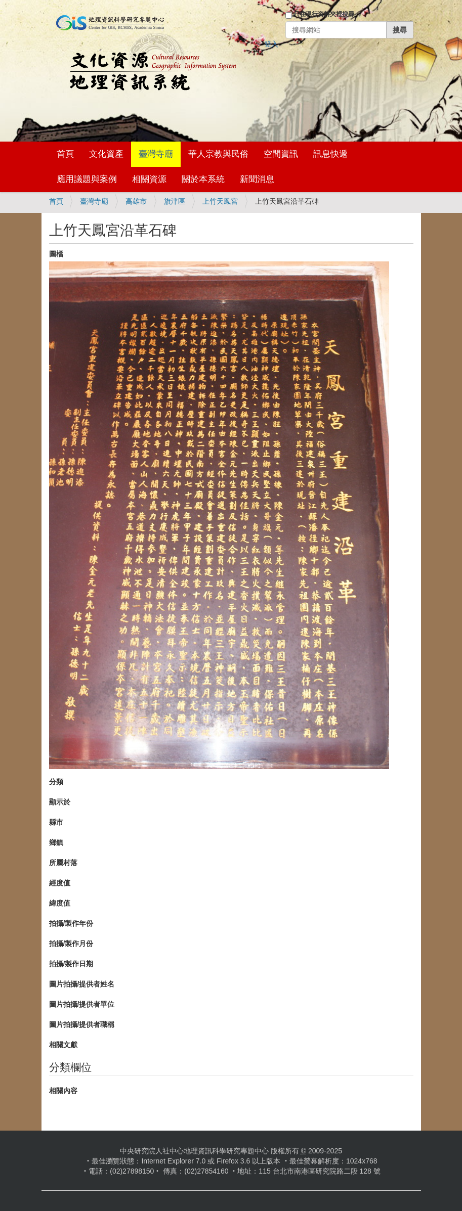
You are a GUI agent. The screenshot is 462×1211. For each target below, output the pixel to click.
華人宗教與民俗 (218, 154)
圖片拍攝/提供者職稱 (82, 1024)
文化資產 (106, 154)
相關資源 (149, 179)
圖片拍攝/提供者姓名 (82, 984)
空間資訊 (281, 154)
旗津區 (174, 201)
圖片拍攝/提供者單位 (82, 1004)
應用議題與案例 (87, 179)
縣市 (56, 822)
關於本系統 (203, 179)
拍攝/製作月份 (71, 943)
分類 (56, 782)
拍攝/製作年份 (71, 923)
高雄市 (136, 201)
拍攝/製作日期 (71, 964)
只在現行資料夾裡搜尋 (323, 14)
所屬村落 (63, 863)
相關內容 (63, 1091)
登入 (271, 44)
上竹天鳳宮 (220, 201)
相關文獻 (63, 1045)
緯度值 (59, 903)
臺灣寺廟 (156, 154)
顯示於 (59, 802)
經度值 (59, 883)
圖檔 (56, 254)
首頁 (65, 154)
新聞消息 (257, 179)
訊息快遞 (330, 154)
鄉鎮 (56, 842)
